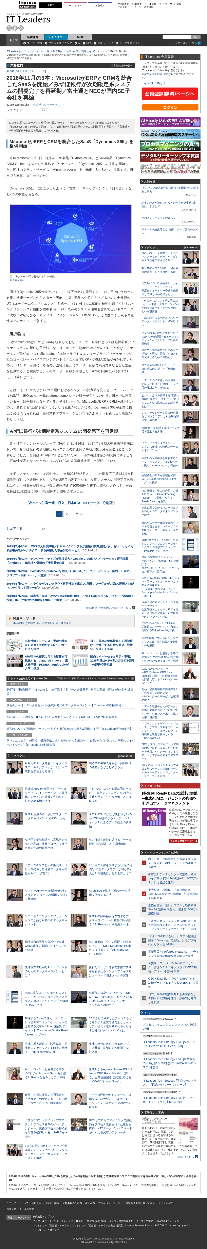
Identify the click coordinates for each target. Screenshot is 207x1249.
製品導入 (99, 5)
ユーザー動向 (35, 43)
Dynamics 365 (32, 623)
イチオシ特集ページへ (183, 841)
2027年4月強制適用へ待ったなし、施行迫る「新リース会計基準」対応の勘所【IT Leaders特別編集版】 (69, 691)
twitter (9, 28)
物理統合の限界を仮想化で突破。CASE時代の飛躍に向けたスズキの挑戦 (46, 945)
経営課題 (32, 37)
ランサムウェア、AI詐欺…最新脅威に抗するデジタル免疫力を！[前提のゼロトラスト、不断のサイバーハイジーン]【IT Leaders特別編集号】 (70, 742)
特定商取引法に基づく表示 (140, 1203)
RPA (89, 43)
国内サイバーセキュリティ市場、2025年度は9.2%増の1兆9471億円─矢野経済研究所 (112, 660)
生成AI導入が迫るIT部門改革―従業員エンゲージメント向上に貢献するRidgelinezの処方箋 (46, 1047)
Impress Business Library (156, 74)
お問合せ (11, 1209)
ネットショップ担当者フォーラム (51, 1225)
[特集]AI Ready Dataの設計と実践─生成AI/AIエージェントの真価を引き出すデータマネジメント (169, 798)
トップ (13, 40)
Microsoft (18, 623)
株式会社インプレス (44, 1216)
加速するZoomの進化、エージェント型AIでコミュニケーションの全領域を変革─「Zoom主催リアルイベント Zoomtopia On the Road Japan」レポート (46, 1026)
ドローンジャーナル (180, 1225)
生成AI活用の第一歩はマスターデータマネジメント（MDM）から (160, 321)
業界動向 (58, 51)
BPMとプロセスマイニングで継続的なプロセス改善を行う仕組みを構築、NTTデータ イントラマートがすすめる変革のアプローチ (160, 751)
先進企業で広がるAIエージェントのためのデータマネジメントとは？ (46, 971)
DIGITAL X (161, 1225)
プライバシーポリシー (110, 1203)
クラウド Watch (144, 1221)
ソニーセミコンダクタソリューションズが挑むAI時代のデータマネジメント (46, 920)
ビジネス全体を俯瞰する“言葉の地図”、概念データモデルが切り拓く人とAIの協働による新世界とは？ (110, 869)
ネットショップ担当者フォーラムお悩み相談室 (97, 1225)
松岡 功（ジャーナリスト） (49, 104)
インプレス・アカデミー (46, 1229)
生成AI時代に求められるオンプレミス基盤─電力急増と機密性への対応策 (110, 1047)
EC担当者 (137, 4)
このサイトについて (17, 1203)
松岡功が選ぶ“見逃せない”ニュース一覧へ (110, 607)
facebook (15, 28)
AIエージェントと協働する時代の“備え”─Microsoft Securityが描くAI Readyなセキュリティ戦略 (45, 1073)
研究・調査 (175, 4)
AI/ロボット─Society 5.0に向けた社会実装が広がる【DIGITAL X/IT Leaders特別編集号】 (63, 717)
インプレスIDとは (154, 83)
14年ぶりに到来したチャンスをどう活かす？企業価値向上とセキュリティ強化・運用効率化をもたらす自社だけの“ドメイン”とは (160, 609)
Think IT (80, 1221)
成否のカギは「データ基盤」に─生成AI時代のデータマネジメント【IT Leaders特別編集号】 (65, 705)
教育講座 (148, 7)
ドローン (136, 7)
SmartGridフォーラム (167, 1221)
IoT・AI (163, 4)
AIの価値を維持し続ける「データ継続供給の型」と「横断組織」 (160, 369)
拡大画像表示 (17, 280)
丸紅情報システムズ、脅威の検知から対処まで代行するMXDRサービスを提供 (46, 645)
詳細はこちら (186, 1157)
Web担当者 (123, 4)
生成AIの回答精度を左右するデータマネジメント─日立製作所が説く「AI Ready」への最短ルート (110, 920)
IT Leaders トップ (16, 51)
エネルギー (123, 7)
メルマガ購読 (52, 1203)
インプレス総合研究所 (121, 1221)
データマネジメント (131, 43)
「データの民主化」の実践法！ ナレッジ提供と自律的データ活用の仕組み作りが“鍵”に (46, 869)
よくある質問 (26, 1209)
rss (21, 28)
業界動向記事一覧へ (122, 65)
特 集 (80, 37)
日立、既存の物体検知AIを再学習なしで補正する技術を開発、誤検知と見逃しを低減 (111, 645)
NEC (68, 623)
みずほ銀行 (48, 623)
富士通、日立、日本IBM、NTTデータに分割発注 (70, 503)
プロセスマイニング (60, 43)
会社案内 (90, 1203)
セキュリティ (105, 43)
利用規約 (36, 1203)
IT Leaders (28, 19)
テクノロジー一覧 (39, 51)
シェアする (14, 110)
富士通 (59, 623)
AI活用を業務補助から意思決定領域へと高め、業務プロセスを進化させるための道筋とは (46, 843)
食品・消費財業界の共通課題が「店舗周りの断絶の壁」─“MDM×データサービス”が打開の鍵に (46, 1098)
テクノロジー (56, 37)
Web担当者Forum (96, 1221)
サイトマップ (165, 1203)
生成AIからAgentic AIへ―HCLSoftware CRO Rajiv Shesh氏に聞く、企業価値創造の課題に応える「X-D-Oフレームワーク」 (160, 676)
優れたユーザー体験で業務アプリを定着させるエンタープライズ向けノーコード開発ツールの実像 (110, 971)
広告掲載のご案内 (72, 1203)
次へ (77, 514)
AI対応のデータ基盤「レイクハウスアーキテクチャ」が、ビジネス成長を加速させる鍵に (46, 767)
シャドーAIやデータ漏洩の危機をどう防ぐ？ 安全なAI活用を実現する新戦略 (46, 894)
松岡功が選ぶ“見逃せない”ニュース (86, 51)
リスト (44, 110)
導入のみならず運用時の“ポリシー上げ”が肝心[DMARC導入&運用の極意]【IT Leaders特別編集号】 (69, 728)
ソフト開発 (150, 4)
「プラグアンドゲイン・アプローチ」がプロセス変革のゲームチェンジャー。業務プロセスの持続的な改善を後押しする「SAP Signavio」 (46, 1128)
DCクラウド (75, 5)
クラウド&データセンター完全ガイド (53, 1221)
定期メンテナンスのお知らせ (159, 217)
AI (79, 43)
